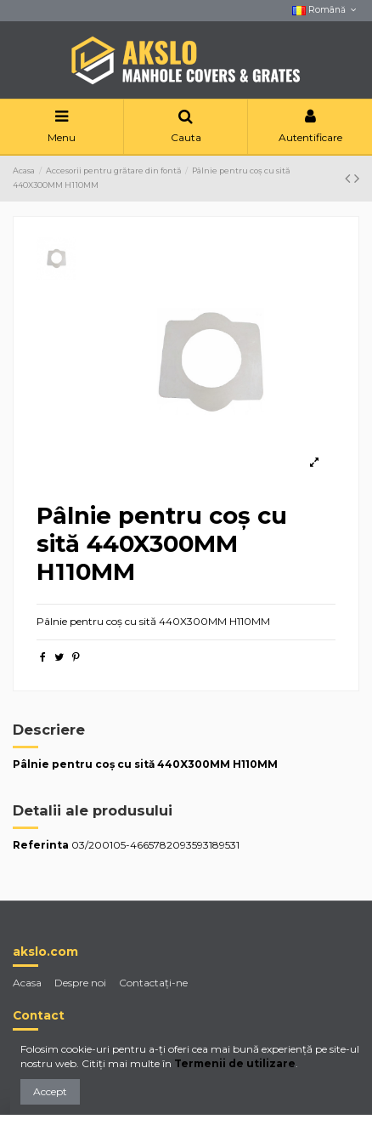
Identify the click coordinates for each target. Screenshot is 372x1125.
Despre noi (80, 982)
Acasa (27, 982)
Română (325, 9)
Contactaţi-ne (153, 982)
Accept (50, 1091)
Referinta (41, 844)
